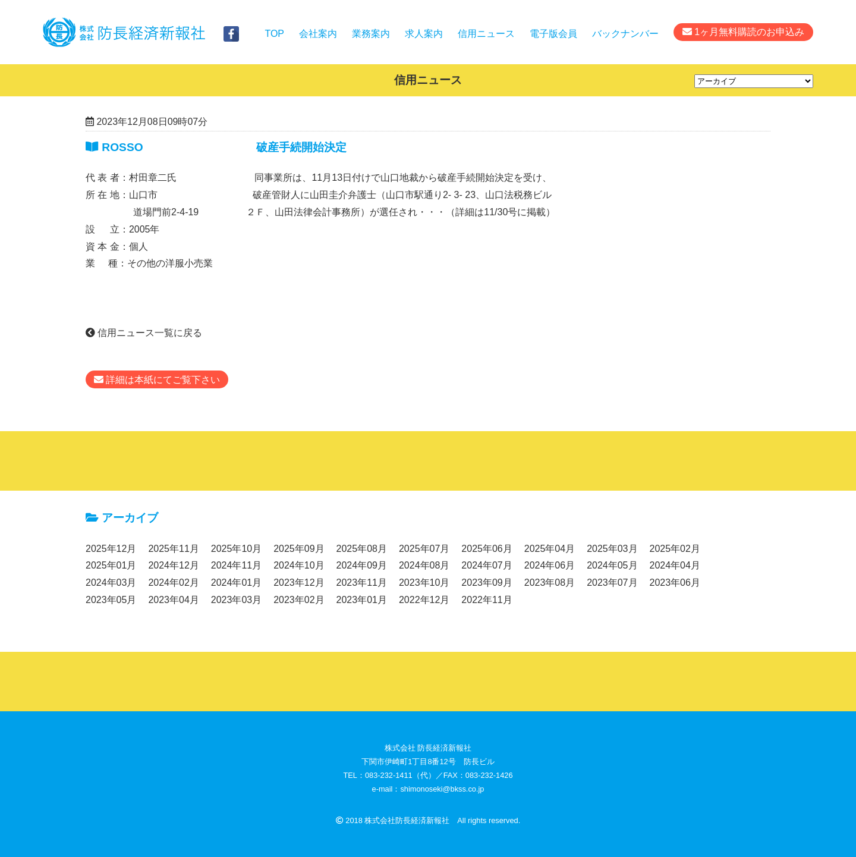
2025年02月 (675, 549)
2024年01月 (236, 582)
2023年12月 (298, 582)
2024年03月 (111, 582)
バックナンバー (625, 34)
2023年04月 (173, 600)
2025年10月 (236, 549)
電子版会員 (553, 34)
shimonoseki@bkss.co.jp (442, 788)
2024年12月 (173, 565)
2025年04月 (549, 549)
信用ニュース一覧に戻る (144, 333)
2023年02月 (298, 600)
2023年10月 (424, 582)
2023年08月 (549, 582)
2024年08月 (424, 565)
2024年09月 (361, 565)
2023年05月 (111, 600)
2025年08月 (361, 549)
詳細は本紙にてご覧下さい (157, 380)
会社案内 (318, 34)
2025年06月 (486, 549)
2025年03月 (612, 549)
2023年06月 (675, 582)
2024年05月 (612, 565)
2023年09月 (486, 582)
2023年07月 (612, 582)
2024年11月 (236, 565)
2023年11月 (361, 582)
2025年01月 (111, 565)
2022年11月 (486, 600)
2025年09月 (298, 549)
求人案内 (424, 34)
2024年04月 (675, 565)
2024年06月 (549, 565)
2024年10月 (298, 565)
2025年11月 (173, 549)
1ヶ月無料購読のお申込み (743, 32)
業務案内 (371, 34)
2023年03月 (236, 600)
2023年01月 (361, 600)
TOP (274, 34)
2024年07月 (486, 565)
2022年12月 (424, 600)
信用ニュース (486, 34)
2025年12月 (111, 549)
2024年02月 (173, 582)
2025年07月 (424, 549)
